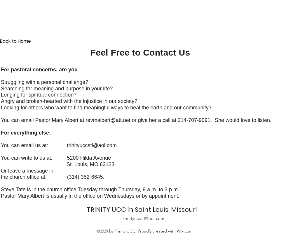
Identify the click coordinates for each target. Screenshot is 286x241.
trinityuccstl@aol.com (91, 145)
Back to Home (15, 41)
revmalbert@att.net (108, 120)
